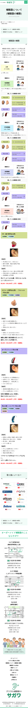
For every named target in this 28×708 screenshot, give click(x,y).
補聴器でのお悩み (7, 32)
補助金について (14, 675)
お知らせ (14, 672)
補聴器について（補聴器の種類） (12, 29)
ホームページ (14, 658)
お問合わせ (14, 679)
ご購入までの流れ (14, 670)
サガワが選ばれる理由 (14, 660)
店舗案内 (14, 677)
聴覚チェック (18, 32)
